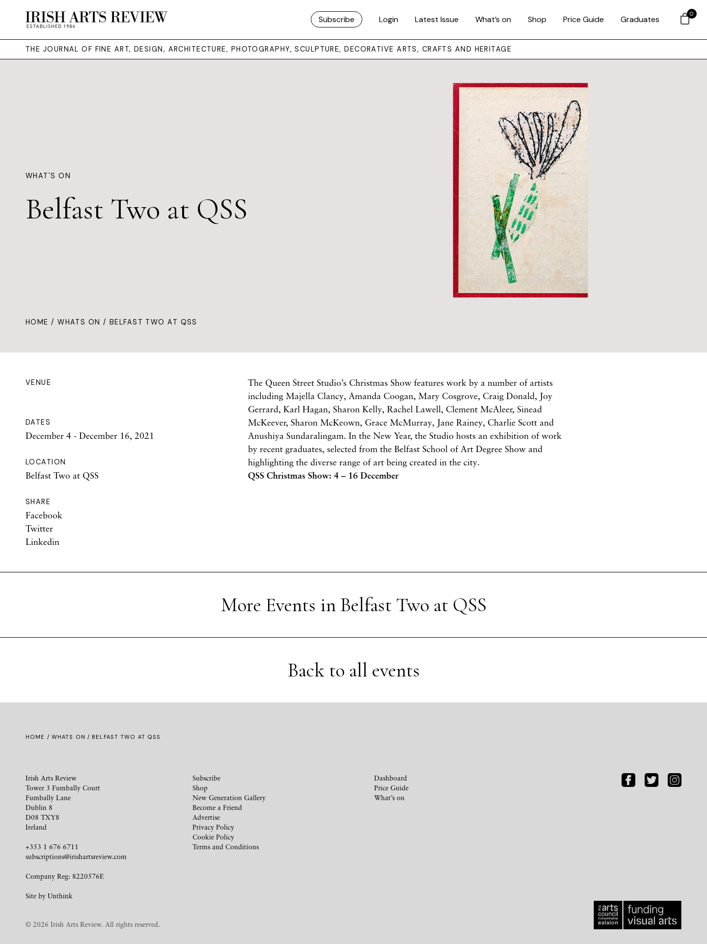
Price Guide (583, 19)
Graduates (640, 19)
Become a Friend (217, 807)
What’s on (493, 19)
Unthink (60, 895)
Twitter (39, 528)
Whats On (79, 322)
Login (388, 19)
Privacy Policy (213, 827)
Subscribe (336, 19)
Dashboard (390, 778)
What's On (48, 175)
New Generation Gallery (229, 797)
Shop (537, 19)
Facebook (44, 515)
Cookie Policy (213, 837)
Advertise (206, 817)
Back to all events (354, 670)
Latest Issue (437, 19)
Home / (41, 322)
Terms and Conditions (225, 846)
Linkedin (42, 541)
